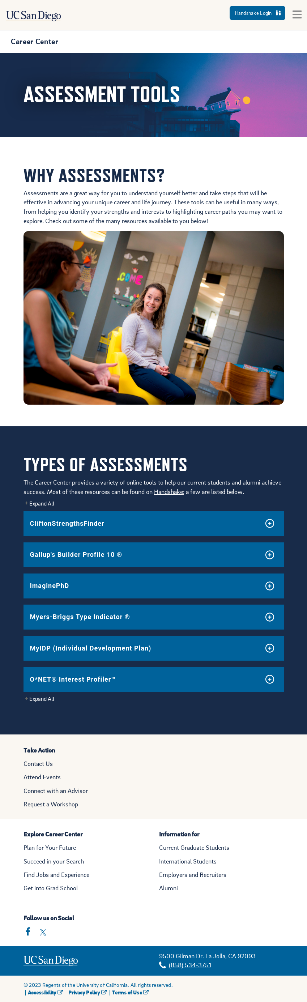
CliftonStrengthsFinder (67, 523)
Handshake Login (258, 13)
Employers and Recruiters (192, 874)
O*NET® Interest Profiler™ (73, 679)
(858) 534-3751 (190, 965)
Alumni (168, 888)
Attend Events (42, 777)
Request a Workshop (51, 804)
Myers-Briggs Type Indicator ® (80, 617)
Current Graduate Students (194, 847)
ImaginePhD (49, 585)
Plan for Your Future (50, 847)
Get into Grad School (51, 888)
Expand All (41, 503)
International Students (188, 861)
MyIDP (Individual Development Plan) (91, 648)
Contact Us (38, 763)
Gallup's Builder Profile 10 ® (76, 554)
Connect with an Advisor (56, 790)
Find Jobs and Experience (56, 874)
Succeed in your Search (54, 861)
